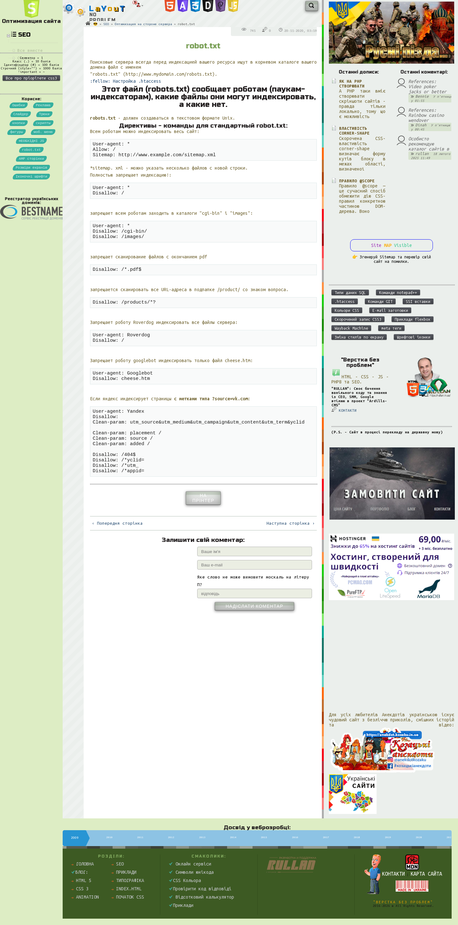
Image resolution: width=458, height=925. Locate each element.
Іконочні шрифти (31, 213)
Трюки (44, 144)
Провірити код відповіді (200, 888)
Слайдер (20, 144)
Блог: (79, 872)
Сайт (22, 65)
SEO (106, 24)
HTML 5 (81, 880)
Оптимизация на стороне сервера (143, 24)
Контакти (393, 874)
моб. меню (43, 164)
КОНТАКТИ (344, 409)
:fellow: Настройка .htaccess (125, 81)
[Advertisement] (391, 651)
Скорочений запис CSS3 (358, 319)
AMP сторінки (31, 194)
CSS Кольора (185, 880)
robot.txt (31, 184)
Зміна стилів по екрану (359, 337)
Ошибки (18, 134)
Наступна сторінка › (291, 548)
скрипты (43, 154)
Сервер (24, 58)
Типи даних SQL (350, 292)
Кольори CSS (347, 310)
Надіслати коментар (254, 631)
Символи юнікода (191, 872)
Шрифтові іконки (413, 337)
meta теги (391, 328)
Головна (82, 863)
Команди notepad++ (398, 292)
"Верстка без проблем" (403, 902)
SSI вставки (418, 301)
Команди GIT (380, 301)
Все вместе (30, 50)
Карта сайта (426, 874)
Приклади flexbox (412, 319)
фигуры (16, 164)
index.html (126, 888)
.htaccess (345, 301)
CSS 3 (80, 888)
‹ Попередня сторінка (117, 548)
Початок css (127, 897)
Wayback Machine (351, 328)
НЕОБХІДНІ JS (31, 174)
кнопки (18, 154)
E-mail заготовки (390, 310)
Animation (85, 897)
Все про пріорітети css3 (31, 107)
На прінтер (203, 523)
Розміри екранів (31, 203)
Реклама (43, 134)
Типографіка (127, 880)
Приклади (123, 872)
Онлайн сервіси (190, 863)
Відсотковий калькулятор (201, 897)
